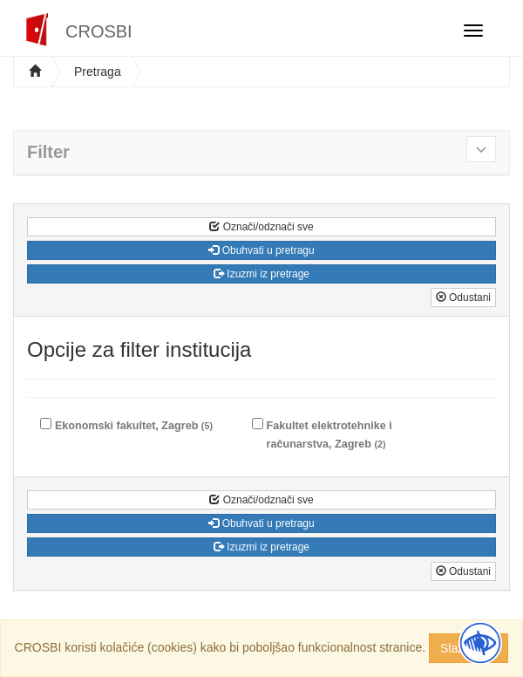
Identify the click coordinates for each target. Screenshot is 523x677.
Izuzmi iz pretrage (261, 274)
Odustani (463, 297)
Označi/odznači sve (261, 227)
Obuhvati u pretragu (261, 250)
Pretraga (97, 72)
